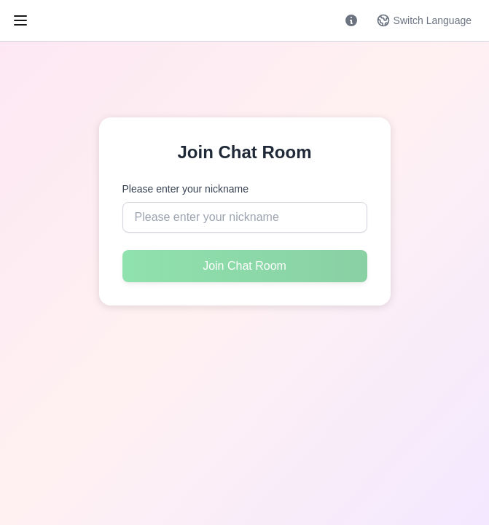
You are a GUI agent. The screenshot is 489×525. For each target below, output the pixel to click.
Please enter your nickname (185, 189)
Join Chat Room (244, 266)
